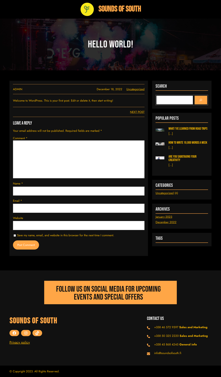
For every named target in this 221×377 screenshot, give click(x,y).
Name (18, 183)
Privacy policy (19, 342)
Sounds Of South (119, 9)
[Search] (201, 100)
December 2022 (166, 222)
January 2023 (164, 217)
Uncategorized (135, 89)
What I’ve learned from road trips (188, 128)
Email (17, 201)
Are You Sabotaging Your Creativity (182, 158)
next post (137, 112)
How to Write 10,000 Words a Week (188, 142)
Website (18, 218)
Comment (20, 138)
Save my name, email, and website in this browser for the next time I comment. (65, 235)
